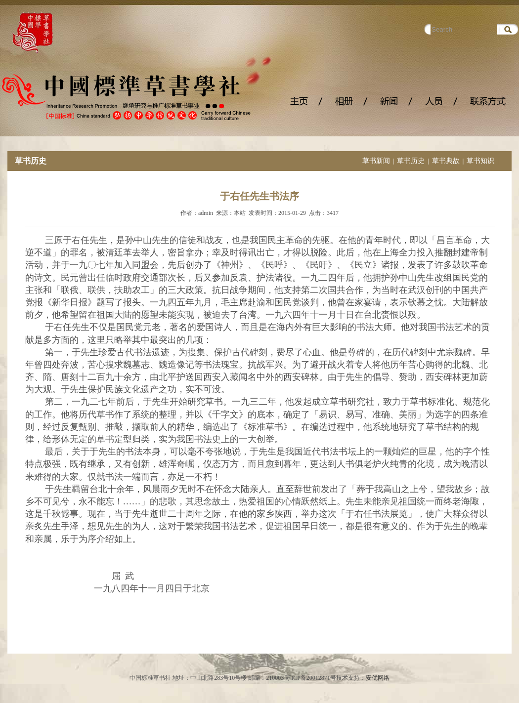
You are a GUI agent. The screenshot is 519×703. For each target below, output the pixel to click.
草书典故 (446, 161)
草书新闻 (376, 161)
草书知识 (480, 161)
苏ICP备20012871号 (310, 677)
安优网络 (377, 677)
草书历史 (411, 161)
